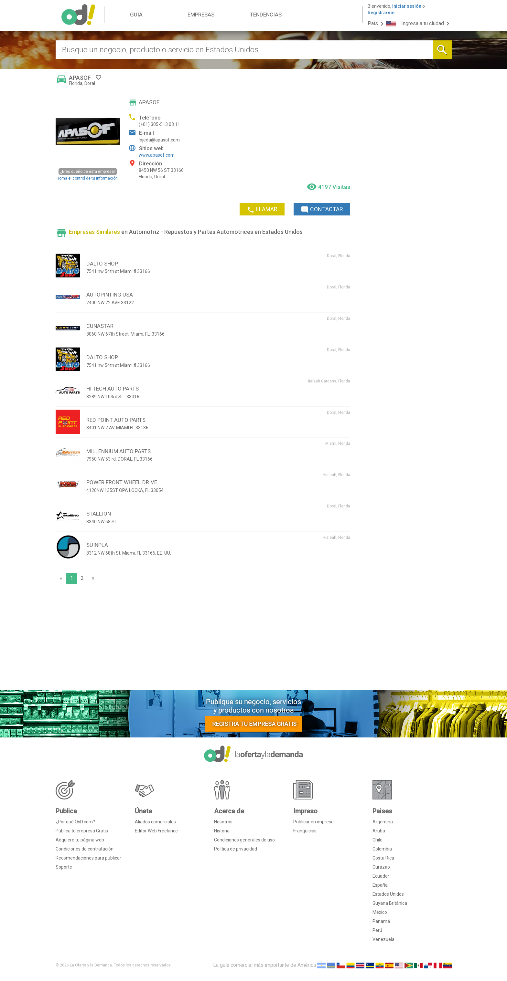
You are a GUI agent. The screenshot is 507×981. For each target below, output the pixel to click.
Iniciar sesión (406, 6)
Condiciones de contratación (84, 848)
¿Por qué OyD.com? (75, 821)
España (380, 885)
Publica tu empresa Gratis (82, 830)
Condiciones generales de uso (244, 839)
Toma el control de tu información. (88, 174)
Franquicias (305, 830)
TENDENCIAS (266, 14)
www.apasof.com (157, 155)
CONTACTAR (322, 210)
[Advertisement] (203, 638)
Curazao (381, 867)
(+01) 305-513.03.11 (159, 124)
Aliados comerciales (155, 821)
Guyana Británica (389, 903)
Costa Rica (383, 858)
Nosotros (223, 821)
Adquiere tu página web (80, 839)
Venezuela (383, 939)
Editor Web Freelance (156, 830)
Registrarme (381, 12)
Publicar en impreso (313, 821)
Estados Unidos (388, 894)
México (379, 912)
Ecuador (380, 876)
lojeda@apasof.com (159, 139)
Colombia (382, 848)
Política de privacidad (235, 848)
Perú (377, 930)
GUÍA (136, 14)
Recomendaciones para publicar (88, 858)
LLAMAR (262, 210)
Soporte (64, 867)
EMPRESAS (201, 14)
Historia (222, 830)
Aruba (378, 830)
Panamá (381, 921)
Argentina (382, 821)
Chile (377, 839)
